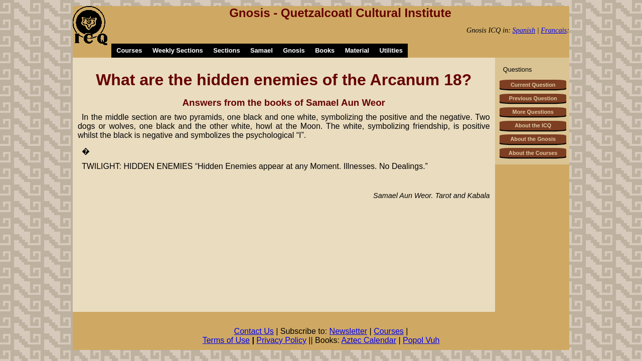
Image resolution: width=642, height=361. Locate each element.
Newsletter (349, 331)
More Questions (533, 112)
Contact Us (254, 331)
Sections (226, 50)
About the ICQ (533, 125)
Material (357, 50)
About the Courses (533, 153)
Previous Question (533, 98)
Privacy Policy (281, 340)
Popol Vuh (421, 340)
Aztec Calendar (369, 340)
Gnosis (293, 50)
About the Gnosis (533, 139)
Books (325, 50)
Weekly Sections (177, 50)
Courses (129, 50)
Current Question (533, 85)
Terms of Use (226, 340)
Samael (261, 50)
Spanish (524, 30)
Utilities (391, 50)
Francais (554, 30)
